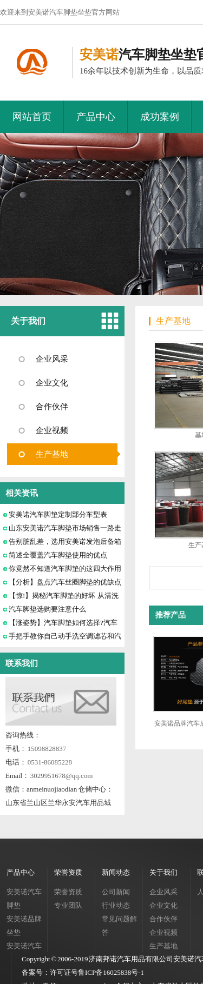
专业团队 (68, 905)
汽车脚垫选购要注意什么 (47, 609)
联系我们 (21, 663)
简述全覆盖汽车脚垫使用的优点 (58, 555)
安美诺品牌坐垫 (24, 925)
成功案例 (159, 116)
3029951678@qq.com (61, 776)
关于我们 (28, 320)
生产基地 (52, 454)
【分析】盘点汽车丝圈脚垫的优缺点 (65, 582)
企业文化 (52, 382)
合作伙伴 (52, 406)
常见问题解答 (119, 925)
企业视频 (52, 430)
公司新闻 (116, 892)
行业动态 (116, 905)
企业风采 (52, 359)
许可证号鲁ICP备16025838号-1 (97, 972)
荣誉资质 (68, 872)
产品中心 (95, 116)
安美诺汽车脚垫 (24, 898)
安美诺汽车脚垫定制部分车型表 (58, 514)
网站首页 (31, 116)
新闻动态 (116, 872)
